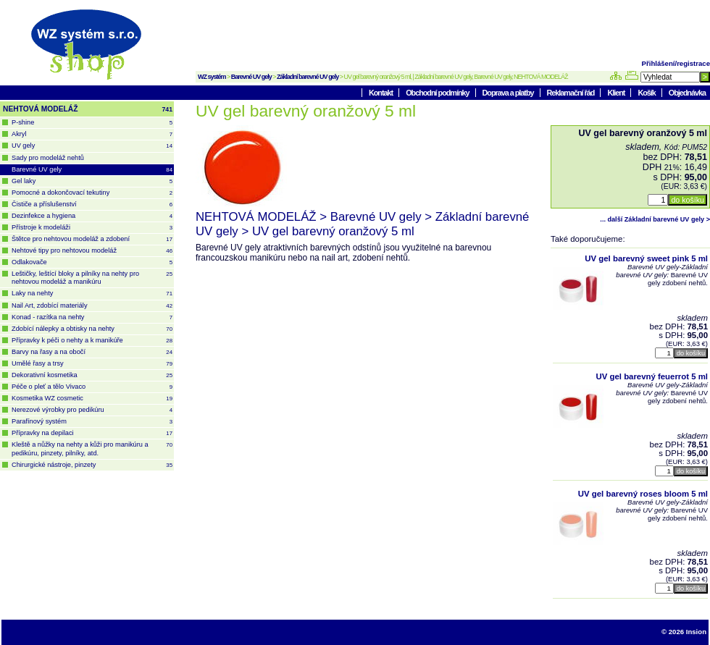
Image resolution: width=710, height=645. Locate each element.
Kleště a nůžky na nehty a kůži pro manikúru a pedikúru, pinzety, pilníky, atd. (92, 448)
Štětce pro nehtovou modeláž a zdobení (92, 239)
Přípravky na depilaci (92, 433)
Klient (616, 92)
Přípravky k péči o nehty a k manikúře (92, 341)
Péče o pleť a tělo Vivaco (92, 387)
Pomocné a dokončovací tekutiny (92, 193)
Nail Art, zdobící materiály (92, 306)
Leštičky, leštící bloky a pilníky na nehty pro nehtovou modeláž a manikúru (92, 277)
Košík (647, 92)
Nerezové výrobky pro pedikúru (92, 410)
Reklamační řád (571, 92)
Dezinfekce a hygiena (92, 216)
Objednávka (687, 92)
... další (655, 219)
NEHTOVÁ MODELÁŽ (87, 109)
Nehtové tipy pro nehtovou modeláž (92, 251)
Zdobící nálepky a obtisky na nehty (92, 329)
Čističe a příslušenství (92, 204)
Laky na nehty (92, 294)
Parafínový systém (92, 422)
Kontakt (381, 92)
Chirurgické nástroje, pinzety (92, 465)
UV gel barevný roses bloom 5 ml (643, 493)
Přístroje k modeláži (92, 228)
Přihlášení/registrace (676, 63)
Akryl (92, 134)
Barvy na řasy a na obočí (92, 352)
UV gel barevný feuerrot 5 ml (652, 376)
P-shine (92, 123)
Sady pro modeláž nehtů (48, 157)
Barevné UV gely (251, 76)
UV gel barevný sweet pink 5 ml (646, 258)
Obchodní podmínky (438, 92)
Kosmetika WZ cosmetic (92, 398)
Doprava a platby (509, 92)
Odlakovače (92, 262)
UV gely (92, 146)
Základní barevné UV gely (307, 76)
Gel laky (92, 181)
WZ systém (212, 76)
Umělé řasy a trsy (92, 364)
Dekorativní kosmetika (92, 375)
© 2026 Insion (683, 632)
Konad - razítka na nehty (92, 317)
